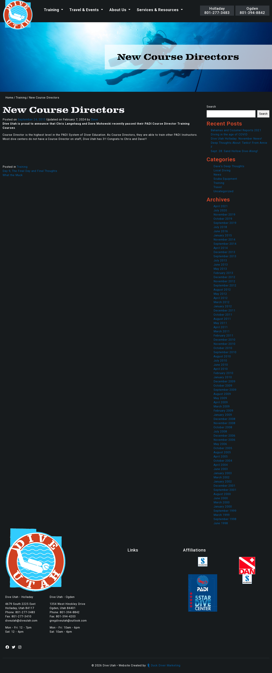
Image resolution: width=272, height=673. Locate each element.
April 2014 (221, 248)
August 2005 (222, 452)
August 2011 (222, 319)
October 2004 (223, 460)
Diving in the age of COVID (229, 134)
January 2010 (223, 377)
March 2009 (222, 406)
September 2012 (225, 285)
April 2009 (221, 402)
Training (52, 10)
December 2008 (224, 419)
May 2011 (220, 323)
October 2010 (223, 348)
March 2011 (222, 331)
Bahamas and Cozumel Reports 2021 (236, 130)
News (217, 174)
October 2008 (223, 427)
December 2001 (224, 485)
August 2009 (222, 394)
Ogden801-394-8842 (252, 10)
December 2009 (224, 381)
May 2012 (220, 293)
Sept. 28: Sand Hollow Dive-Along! (234, 151)
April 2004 (221, 465)
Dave (94, 119)
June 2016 (221, 231)
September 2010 (225, 352)
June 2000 (221, 498)
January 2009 (223, 414)
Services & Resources (158, 10)
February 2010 (223, 373)
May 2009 (220, 398)
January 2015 (223, 235)
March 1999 (222, 515)
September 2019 (225, 223)
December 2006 (224, 435)
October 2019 (223, 218)
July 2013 (220, 260)
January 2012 (223, 306)
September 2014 (225, 243)
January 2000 (223, 506)
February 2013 (223, 273)
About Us (118, 10)
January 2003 (223, 473)
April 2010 (221, 369)
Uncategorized (223, 191)
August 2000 (222, 494)
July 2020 (220, 210)
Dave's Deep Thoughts (229, 166)
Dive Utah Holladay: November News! (236, 138)
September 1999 (225, 510)
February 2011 (223, 335)
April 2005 (221, 456)
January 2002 (223, 481)
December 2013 (224, 252)
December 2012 (224, 277)
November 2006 (224, 439)
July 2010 (220, 360)
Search (211, 106)
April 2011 (221, 327)
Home (9, 97)
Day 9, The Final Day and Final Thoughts (30, 171)
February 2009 (223, 410)
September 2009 (225, 389)
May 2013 (220, 268)
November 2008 (224, 423)
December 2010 (224, 339)
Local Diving (222, 170)
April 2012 (221, 298)
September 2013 (225, 256)
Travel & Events (84, 10)
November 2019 (224, 214)
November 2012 (224, 281)
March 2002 (222, 477)
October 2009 (223, 385)
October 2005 (223, 448)
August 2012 (222, 289)
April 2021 (221, 206)
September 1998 (225, 519)
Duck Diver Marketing (163, 665)
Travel (218, 187)
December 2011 (224, 310)
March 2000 (222, 502)
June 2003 (221, 469)
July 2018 (220, 227)
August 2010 (222, 356)
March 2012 (222, 302)
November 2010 (224, 344)
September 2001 (225, 490)
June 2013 (221, 264)
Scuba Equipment (225, 178)
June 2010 (221, 364)
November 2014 (224, 239)
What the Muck (13, 175)
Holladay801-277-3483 (217, 10)
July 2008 (220, 431)
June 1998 (221, 523)
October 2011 (223, 314)
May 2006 (220, 444)
